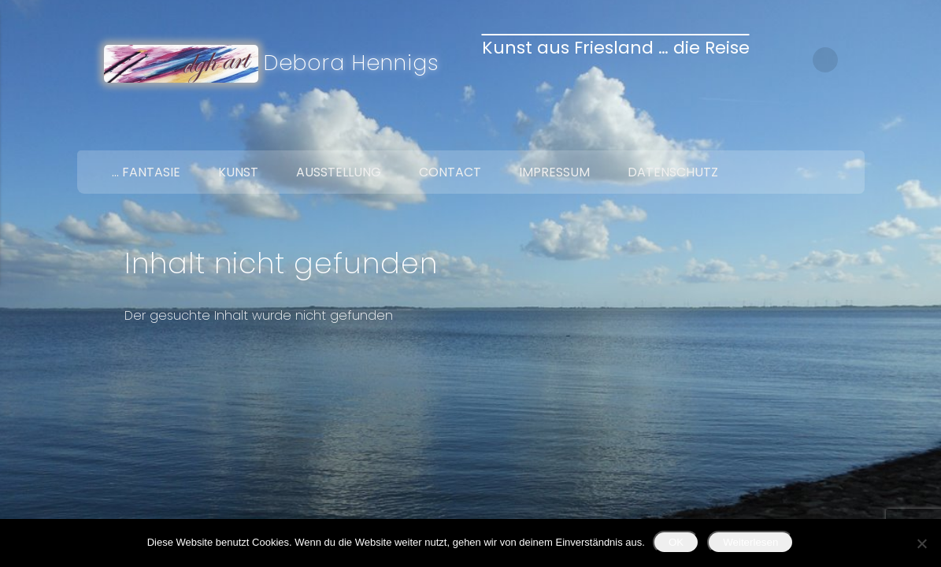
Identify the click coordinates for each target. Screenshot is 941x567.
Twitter (814, 132)
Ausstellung (338, 172)
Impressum (554, 172)
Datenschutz (673, 172)
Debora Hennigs (351, 62)
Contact (450, 172)
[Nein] (921, 543)
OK (676, 542)
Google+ (847, 132)
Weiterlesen (750, 542)
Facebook (781, 132)
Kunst (238, 172)
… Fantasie (146, 172)
